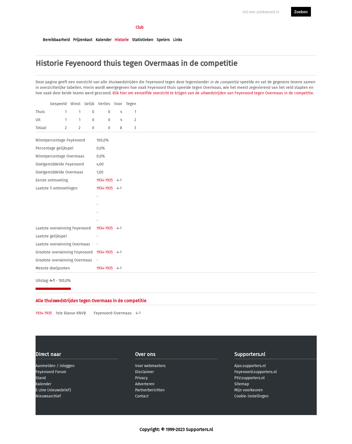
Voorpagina (53, 27)
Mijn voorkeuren (248, 390)
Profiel (156, 27)
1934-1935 (104, 180)
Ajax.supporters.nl (250, 365)
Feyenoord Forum (51, 372)
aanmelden (301, 27)
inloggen (279, 27)
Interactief (119, 27)
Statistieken (142, 40)
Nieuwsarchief (48, 396)
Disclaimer (144, 372)
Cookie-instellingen (251, 396)
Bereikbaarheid (56, 40)
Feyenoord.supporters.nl (255, 372)
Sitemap (241, 384)
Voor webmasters (150, 365)
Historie (122, 40)
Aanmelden (45, 365)
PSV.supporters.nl (249, 378)
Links (177, 40)
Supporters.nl (249, 354)
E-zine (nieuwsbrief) (53, 390)
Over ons (145, 354)
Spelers (163, 40)
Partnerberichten (150, 390)
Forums (96, 27)
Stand (41, 378)
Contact (142, 396)
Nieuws (76, 27)
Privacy (141, 378)
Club (139, 27)
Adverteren (144, 384)
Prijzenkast (82, 40)
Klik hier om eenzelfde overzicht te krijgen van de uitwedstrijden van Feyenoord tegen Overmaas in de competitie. (213, 93)
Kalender (103, 40)
